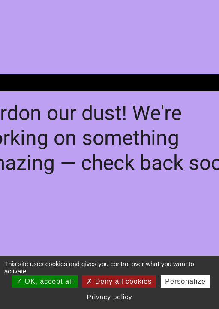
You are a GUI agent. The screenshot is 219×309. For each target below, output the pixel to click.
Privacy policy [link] (109, 296)
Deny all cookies (119, 281)
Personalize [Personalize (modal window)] (185, 281)
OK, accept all (44, 281)
